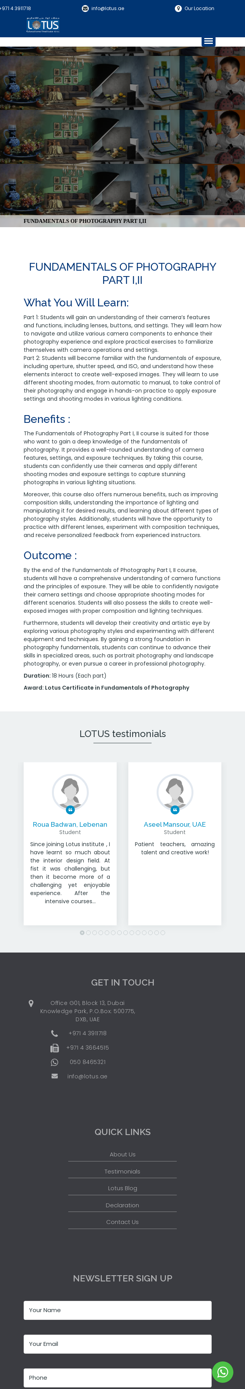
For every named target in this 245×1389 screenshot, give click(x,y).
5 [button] (107, 932)
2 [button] (88, 932)
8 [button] (125, 932)
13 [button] (156, 932)
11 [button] (144, 932)
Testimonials (122, 1171)
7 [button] (119, 932)
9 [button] (131, 932)
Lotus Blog (122, 1188)
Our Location (199, 8)
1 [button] (82, 932)
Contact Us (122, 1222)
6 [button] (113, 932)
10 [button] (138, 932)
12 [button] (150, 932)
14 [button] (162, 932)
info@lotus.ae (107, 8)
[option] (70, 849)
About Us (123, 1154)
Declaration (122, 1205)
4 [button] (100, 932)
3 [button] (94, 932)
